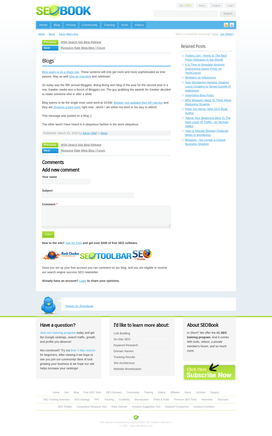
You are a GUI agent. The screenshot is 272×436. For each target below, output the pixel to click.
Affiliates (175, 392)
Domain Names (124, 351)
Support (216, 5)
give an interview (80, 76)
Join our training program (58, 332)
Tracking (109, 399)
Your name (49, 177)
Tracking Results (124, 357)
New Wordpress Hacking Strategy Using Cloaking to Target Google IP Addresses (208, 86)
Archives (201, 392)
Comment (49, 204)
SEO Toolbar (65, 406)
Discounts (223, 399)
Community (89, 25)
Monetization (142, 399)
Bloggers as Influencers (200, 77)
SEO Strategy (82, 399)
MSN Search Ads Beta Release (81, 42)
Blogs (52, 34)
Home (43, 25)
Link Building (122, 333)
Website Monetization (127, 369)
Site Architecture (124, 363)
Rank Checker (119, 406)
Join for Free (73, 243)
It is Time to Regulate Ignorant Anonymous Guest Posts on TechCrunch (204, 68)
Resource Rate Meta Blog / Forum (83, 47)
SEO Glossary (114, 392)
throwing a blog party (67, 107)
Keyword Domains (204, 406)
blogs (104, 133)
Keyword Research (126, 345)
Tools (124, 25)
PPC (96, 399)
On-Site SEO (122, 339)
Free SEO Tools (92, 392)
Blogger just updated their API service (138, 102)
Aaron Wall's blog (68, 34)
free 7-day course (83, 350)
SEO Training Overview (56, 399)
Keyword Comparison (177, 406)
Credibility (124, 399)
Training (109, 25)
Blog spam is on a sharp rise (60, 72)
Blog (57, 25)
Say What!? (227, 34)
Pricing (71, 25)
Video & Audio (161, 399)
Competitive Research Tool (92, 406)
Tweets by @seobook (79, 306)
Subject (47, 190)
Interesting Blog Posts (199, 95)
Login (230, 5)
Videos (139, 25)
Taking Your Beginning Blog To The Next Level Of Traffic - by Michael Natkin (208, 122)
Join (185, 5)
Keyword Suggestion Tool (146, 406)
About (202, 5)
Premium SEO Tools (185, 399)
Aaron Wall (89, 133)
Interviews (207, 399)
